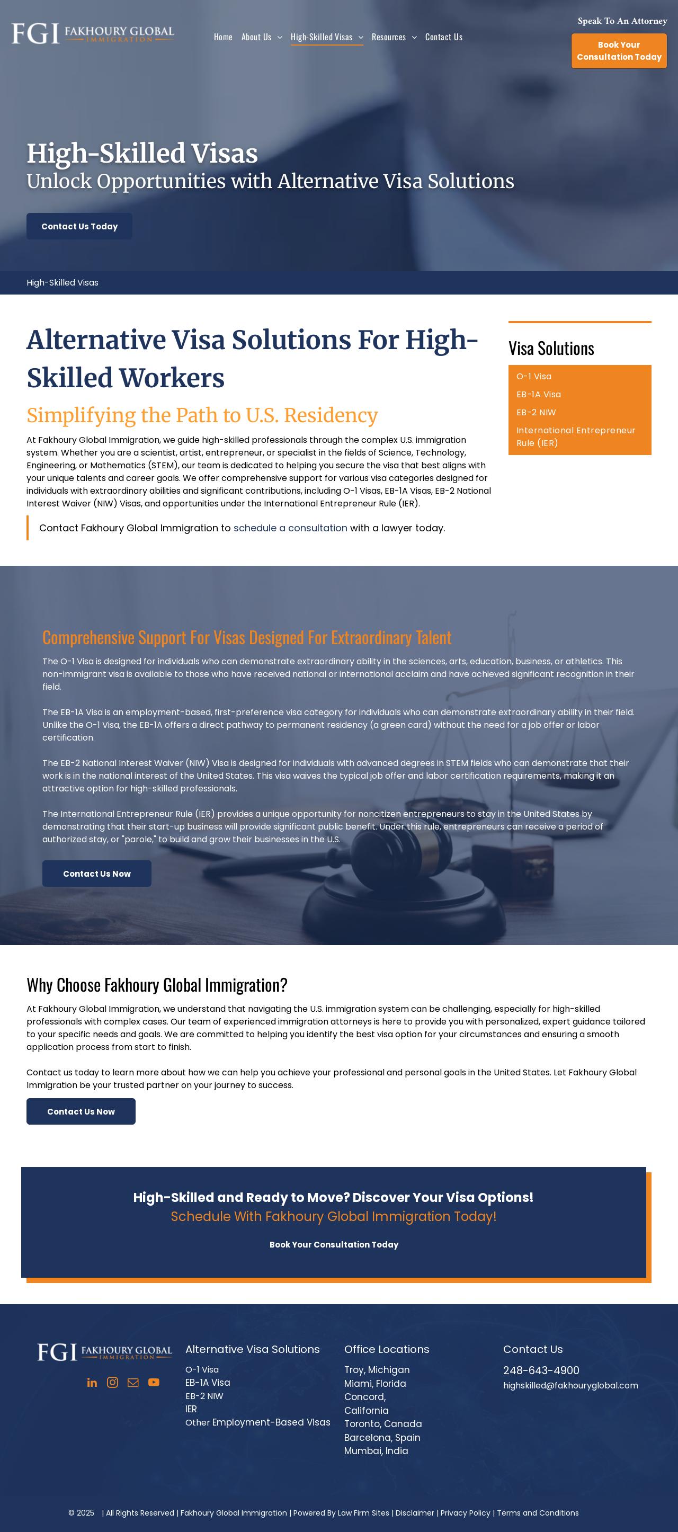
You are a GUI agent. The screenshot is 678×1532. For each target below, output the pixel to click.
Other (197, 1423)
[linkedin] (92, 1383)
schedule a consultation (290, 528)
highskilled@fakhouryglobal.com (570, 1385)
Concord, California (366, 1404)
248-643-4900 (541, 1370)
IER (191, 1409)
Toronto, (362, 1424)
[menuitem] (223, 36)
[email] (133, 1383)
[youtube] (154, 1383)
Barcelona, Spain (382, 1437)
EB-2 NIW (204, 1396)
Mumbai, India (376, 1451)
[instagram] (112, 1383)
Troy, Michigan (377, 1370)
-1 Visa (205, 1370)
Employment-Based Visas (271, 1422)
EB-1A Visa (207, 1382)
